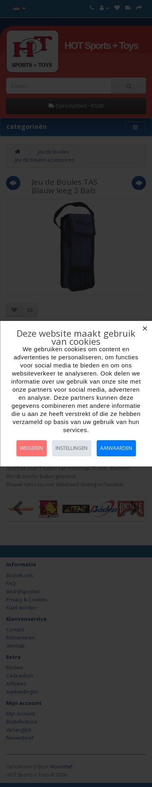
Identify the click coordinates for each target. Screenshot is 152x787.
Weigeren (31, 448)
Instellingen (72, 448)
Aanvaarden (116, 448)
